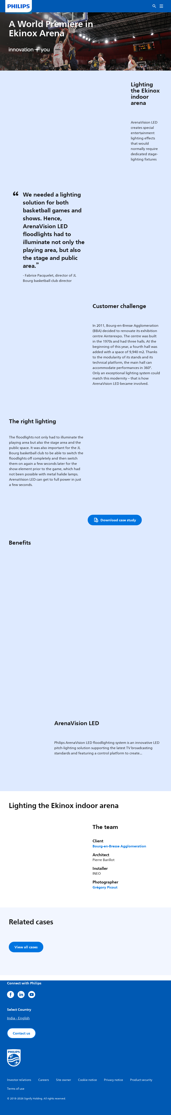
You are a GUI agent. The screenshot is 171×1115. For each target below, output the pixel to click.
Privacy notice (113, 1079)
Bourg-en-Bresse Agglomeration (119, 846)
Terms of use (15, 1088)
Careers (43, 1079)
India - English (18, 1018)
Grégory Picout (105, 887)
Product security (141, 1079)
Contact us (21, 1033)
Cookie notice (87, 1079)
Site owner (63, 1079)
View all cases (26, 947)
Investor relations (19, 1079)
